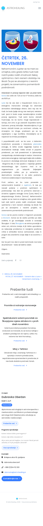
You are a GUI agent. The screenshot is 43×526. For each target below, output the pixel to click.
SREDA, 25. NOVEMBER (12, 274)
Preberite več (20, 310)
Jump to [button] (36, 2)
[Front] (9, 8)
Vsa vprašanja (10, 448)
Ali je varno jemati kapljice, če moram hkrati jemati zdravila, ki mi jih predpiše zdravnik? (20, 441)
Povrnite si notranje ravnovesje (20, 305)
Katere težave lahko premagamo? (14, 434)
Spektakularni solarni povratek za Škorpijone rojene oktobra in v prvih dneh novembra (20, 321)
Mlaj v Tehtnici (20, 349)
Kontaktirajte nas (11, 478)
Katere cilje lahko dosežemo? (12, 437)
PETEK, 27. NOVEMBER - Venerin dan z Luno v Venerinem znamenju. (23, 277)
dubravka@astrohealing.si (15, 472)
